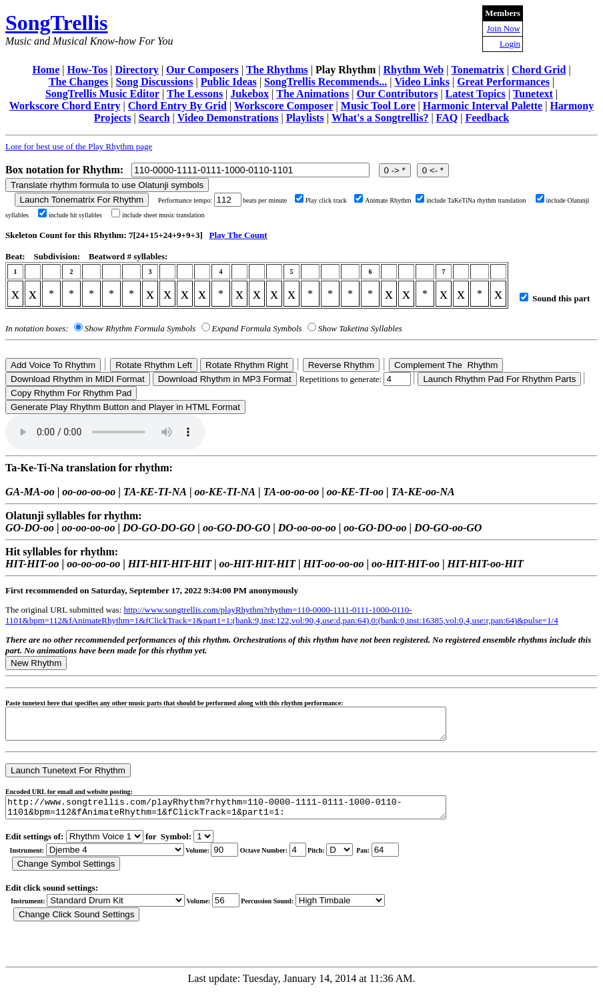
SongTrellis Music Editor (102, 93)
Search (154, 117)
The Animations (312, 93)
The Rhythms (277, 69)
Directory (136, 69)
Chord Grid (539, 69)
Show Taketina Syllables (360, 328)
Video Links (422, 81)
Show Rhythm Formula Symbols (140, 328)
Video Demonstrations (228, 117)
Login (510, 44)
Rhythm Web (413, 69)
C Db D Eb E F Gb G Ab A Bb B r (339, 859)
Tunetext (533, 93)
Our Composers (202, 69)
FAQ (447, 117)
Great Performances (503, 81)
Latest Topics (476, 93)
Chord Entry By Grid (177, 105)
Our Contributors (397, 93)
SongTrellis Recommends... (325, 81)
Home (45, 69)
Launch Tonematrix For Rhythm (82, 200)
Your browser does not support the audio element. (105, 432)
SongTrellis (56, 23)
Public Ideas (229, 81)
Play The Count (238, 235)
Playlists (305, 117)
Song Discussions (154, 81)
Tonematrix (477, 69)
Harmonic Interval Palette (483, 105)
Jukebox (249, 93)
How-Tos (87, 69)
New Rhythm (36, 663)
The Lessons (195, 93)
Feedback (487, 117)
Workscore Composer (284, 105)
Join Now (503, 28)
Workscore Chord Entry (65, 105)
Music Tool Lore (378, 105)
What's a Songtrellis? (380, 117)
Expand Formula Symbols (257, 328)
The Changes (78, 81)
